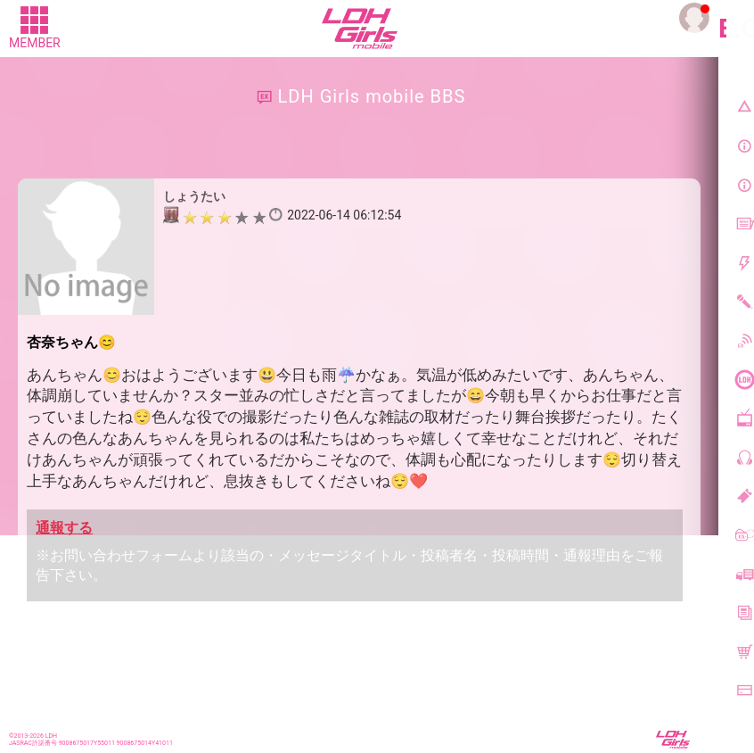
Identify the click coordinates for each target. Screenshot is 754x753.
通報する (64, 527)
